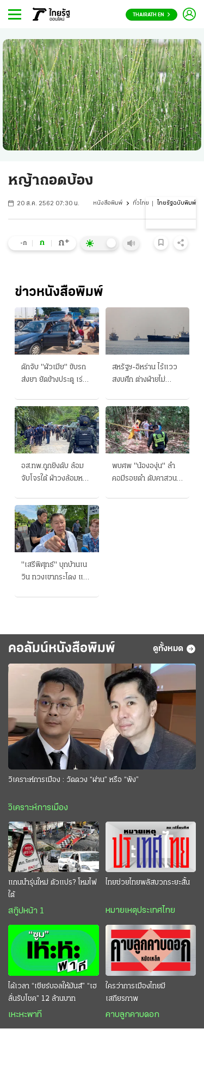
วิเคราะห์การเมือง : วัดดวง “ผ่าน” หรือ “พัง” (73, 780)
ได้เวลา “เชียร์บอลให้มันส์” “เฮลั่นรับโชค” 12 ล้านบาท (52, 992)
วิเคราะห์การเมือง (38, 808)
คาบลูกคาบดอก (132, 1015)
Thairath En (151, 15)
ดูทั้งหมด (174, 649)
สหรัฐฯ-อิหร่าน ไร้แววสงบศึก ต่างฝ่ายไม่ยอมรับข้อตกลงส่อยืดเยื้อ (144, 374)
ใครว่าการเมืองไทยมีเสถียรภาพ (135, 992)
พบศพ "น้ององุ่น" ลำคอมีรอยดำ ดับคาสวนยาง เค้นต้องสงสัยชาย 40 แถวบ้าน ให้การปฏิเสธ (145, 473)
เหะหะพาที (25, 1015)
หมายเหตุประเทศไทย (140, 910)
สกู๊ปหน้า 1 (26, 911)
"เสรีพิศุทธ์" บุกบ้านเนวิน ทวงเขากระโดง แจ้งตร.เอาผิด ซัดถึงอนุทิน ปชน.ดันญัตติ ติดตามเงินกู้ (56, 572)
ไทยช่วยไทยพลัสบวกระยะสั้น (148, 883)
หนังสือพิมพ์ (107, 203)
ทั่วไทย (141, 203)
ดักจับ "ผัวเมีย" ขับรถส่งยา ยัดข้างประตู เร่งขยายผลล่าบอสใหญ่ (53, 374)
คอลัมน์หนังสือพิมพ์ (61, 648)
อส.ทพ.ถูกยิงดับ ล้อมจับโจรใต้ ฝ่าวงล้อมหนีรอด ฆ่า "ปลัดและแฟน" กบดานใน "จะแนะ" (54, 473)
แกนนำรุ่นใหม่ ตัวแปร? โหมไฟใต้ (52, 889)
